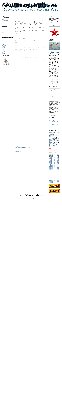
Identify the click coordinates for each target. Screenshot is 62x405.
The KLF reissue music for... (54, 138)
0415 (58, 154)
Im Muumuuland (5, 20)
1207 (50, 177)
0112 (58, 163)
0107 (58, 179)
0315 (50, 155)
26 (54, 124)
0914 (55, 156)
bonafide (3, 43)
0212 (55, 163)
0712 (52, 162)
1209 (50, 170)
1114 (50, 156)
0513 (52, 160)
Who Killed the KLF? (53, 134)
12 (54, 121)
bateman (3, 42)
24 (52, 124)
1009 (55, 170)
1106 (52, 180)
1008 (55, 173)
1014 (52, 156)
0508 (58, 175)
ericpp (3, 44)
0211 (55, 166)
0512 (58, 162)
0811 (50, 165)
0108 (58, 176)
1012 (55, 161)
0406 (50, 182)
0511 (58, 165)
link (17, 147)
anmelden (51, 22)
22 (49, 124)
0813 (55, 159)
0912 (58, 161)
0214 (50, 158)
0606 (55, 181)
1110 (52, 167)
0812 (50, 162)
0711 (52, 165)
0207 (55, 179)
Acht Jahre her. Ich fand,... (54, 132)
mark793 (3, 47)
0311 (52, 166)
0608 (55, 175)
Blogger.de (22, 195)
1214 (58, 155)
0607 (55, 178)
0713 (58, 159)
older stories (18, 151)
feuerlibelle (4, 45)
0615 (52, 154)
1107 (52, 177)
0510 (58, 168)
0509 (58, 171)
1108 (52, 173)
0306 (52, 182)
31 (52, 125)
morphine (3, 49)
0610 (55, 168)
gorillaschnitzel (41, 20)
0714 (58, 156)
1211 (50, 164)
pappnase (3, 50)
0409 (50, 172)
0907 (58, 177)
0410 (50, 169)
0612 (55, 162)
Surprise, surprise (52, 143)
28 (57, 124)
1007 (55, 177)
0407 (50, 179)
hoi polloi (3, 46)
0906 (58, 180)
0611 (55, 165)
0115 (55, 155)
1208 (50, 173)
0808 (50, 175)
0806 (50, 181)
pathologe (3, 51)
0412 (50, 163)
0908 (58, 173)
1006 (55, 180)
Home (3, 19)
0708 (52, 175)
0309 (52, 172)
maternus (3, 48)
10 (52, 121)
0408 (50, 176)
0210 (55, 169)
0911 (58, 164)
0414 (55, 157)
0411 (50, 166)
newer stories (18, 15)
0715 (50, 154)
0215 (52, 155)
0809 (50, 171)
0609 (55, 171)
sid (2, 52)
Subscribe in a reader (53, 150)
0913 (52, 159)
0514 (52, 157)
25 (53, 124)
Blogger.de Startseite (6, 23)
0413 (55, 160)
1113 (58, 158)
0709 (52, 171)
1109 (52, 170)
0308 (52, 176)
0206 (55, 182)
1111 (52, 164)
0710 (52, 168)
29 (49, 125)
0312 (52, 163)
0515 (55, 154)
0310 (52, 169)
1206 (50, 180)
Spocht (17, 146)
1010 (55, 167)
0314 (58, 157)
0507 (58, 178)
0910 (58, 167)
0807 (50, 178)
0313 (58, 160)
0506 (58, 181)
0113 (52, 161)
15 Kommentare (21, 147)
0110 (58, 169)
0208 (55, 176)
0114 (52, 158)
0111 (58, 166)
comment (28, 147)
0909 (58, 170)
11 (53, 121)
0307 (52, 179)
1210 (50, 167)
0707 (52, 178)
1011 (55, 164)
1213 (55, 158)
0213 (50, 161)
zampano (3, 53)
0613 (50, 160)
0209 (55, 172)
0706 (52, 181)
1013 (50, 159)
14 (57, 121)
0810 (50, 168)
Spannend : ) (51, 136)
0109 (58, 172)
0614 (50, 157)
